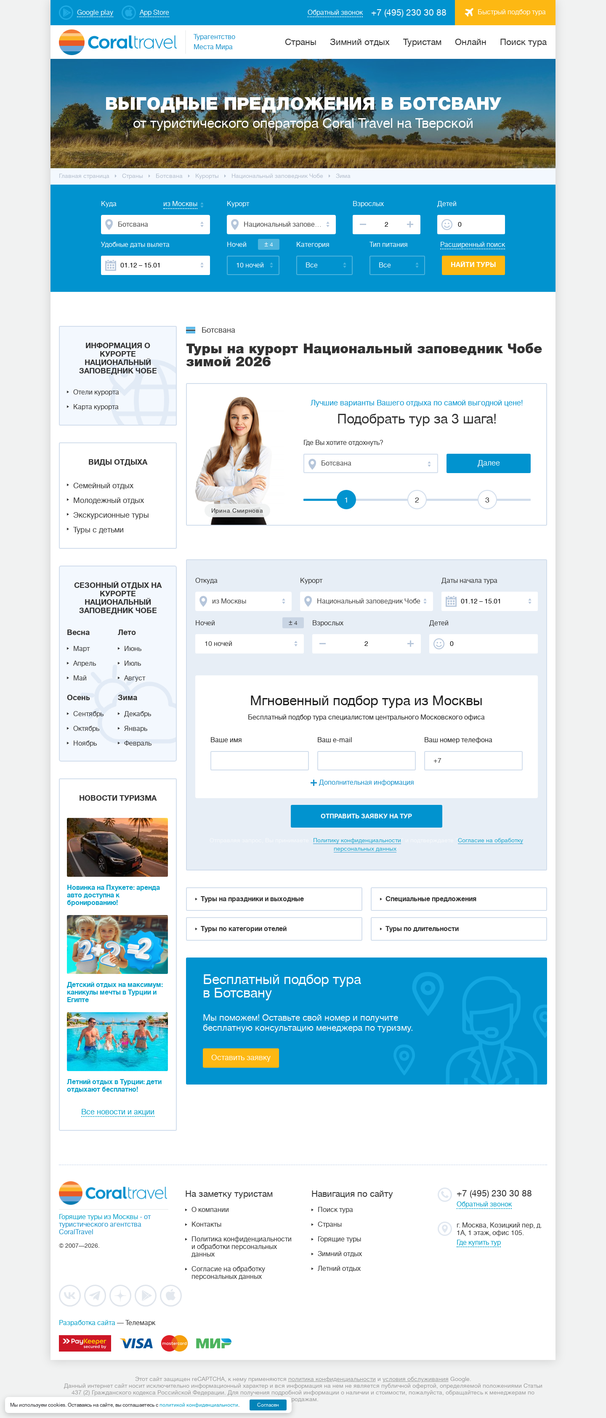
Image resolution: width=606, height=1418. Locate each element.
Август (134, 678)
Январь (135, 729)
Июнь (132, 649)
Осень (78, 697)
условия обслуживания (416, 1379)
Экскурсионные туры (111, 515)
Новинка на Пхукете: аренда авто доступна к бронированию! (113, 895)
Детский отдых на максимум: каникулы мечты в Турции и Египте (115, 992)
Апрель (84, 663)
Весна (78, 632)
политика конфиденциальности (332, 1379)
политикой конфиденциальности (198, 1405)
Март (81, 649)
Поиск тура (523, 42)
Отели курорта (96, 392)
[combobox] (172, 205)
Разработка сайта (87, 1323)
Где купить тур (479, 1242)
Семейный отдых (103, 485)
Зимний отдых (360, 42)
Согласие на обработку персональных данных (228, 1272)
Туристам (422, 42)
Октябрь (86, 729)
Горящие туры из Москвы (98, 1217)
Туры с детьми (98, 530)
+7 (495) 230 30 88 (409, 13)
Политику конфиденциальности (357, 840)
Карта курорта (96, 407)
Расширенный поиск (472, 245)
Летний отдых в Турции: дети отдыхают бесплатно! (114, 1085)
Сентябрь (88, 714)
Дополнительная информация (366, 782)
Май (80, 678)
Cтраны (300, 42)
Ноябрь (85, 743)
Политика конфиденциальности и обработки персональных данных (241, 1246)
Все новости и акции (117, 1112)
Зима (127, 697)
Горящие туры (339, 1239)
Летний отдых (339, 1268)
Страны (330, 1224)
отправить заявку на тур (366, 816)
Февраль (138, 743)
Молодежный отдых (108, 500)
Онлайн (470, 42)
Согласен (268, 1405)
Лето (127, 632)
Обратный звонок (484, 1204)
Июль (132, 663)
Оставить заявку (241, 1057)
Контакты (206, 1224)
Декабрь (137, 714)
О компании (210, 1210)
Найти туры (473, 265)
